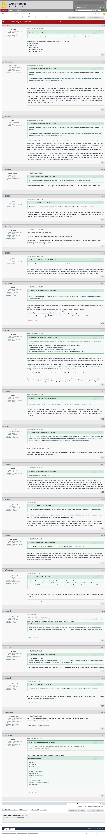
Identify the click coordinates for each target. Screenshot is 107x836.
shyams (8, 25)
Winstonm (9, 570)
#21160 (103, 735)
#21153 (103, 499)
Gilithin (8, 117)
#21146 (103, 226)
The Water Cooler (28, 13)
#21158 (103, 678)
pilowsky (8, 283)
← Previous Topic (82, 806)
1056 (20, 17)
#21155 (103, 570)
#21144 (103, 169)
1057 (25, 17)
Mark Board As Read (33, 833)
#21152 (103, 464)
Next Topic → (101, 806)
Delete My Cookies (22, 833)
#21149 (103, 330)
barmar (8, 170)
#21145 (103, 196)
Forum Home (13, 833)
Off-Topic (19, 13)
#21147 (103, 253)
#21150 (103, 391)
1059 (33, 17)
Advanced (105, 10)
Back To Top (5, 833)
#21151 (103, 426)
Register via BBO (81, 7)
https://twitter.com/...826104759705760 (39, 232)
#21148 (103, 283)
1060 (37, 17)
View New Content (97, 13)
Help (101, 7)
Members (11, 10)
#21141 (103, 25)
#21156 (103, 611)
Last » (44, 17)
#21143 (103, 117)
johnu (7, 535)
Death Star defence (42, 617)
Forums (4, 10)
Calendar (18, 10)
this (87, 488)
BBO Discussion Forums (8, 13)
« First (13, 17)
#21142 (103, 62)
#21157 (103, 647)
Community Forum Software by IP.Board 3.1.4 (93, 833)
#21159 (103, 712)
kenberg (8, 62)
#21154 (103, 535)
